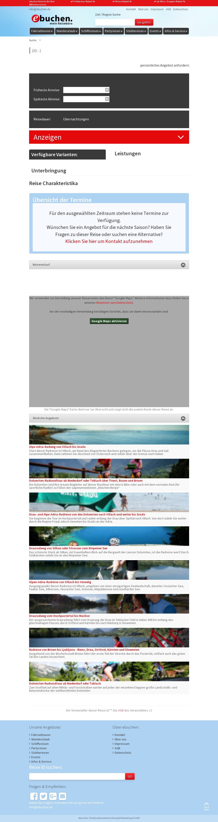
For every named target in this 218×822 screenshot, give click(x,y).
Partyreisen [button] (113, 31)
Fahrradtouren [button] (42, 31)
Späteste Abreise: (47, 99)
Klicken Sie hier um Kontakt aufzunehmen (109, 241)
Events (35, 757)
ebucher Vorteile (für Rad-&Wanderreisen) (42, 3)
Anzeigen (48, 137)
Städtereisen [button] (136, 31)
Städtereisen (40, 753)
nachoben (206, 806)
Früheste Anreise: (47, 90)
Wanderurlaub (40, 739)
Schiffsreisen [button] (91, 31)
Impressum (157, 9)
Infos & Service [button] (176, 31)
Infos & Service (41, 761)
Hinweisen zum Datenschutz (114, 303)
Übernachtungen (76, 119)
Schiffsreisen (40, 744)
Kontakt (131, 9)
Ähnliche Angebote (109, 418)
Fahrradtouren (40, 735)
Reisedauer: (42, 119)
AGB (168, 9)
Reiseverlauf (109, 264)
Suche (32, 40)
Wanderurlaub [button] (67, 31)
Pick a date (107, 90)
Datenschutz (180, 9)
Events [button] (155, 31)
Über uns (143, 9)
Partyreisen (39, 748)
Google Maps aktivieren (109, 321)
